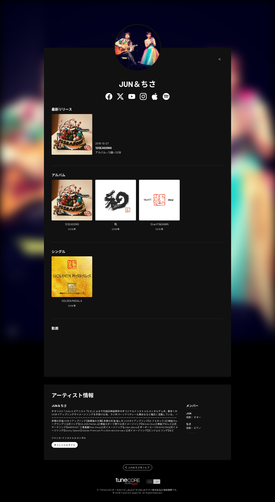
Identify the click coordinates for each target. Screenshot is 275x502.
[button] (219, 59)
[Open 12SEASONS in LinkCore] (72, 134)
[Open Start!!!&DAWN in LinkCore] (159, 205)
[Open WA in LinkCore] (115, 205)
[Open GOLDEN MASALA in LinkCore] (72, 282)
